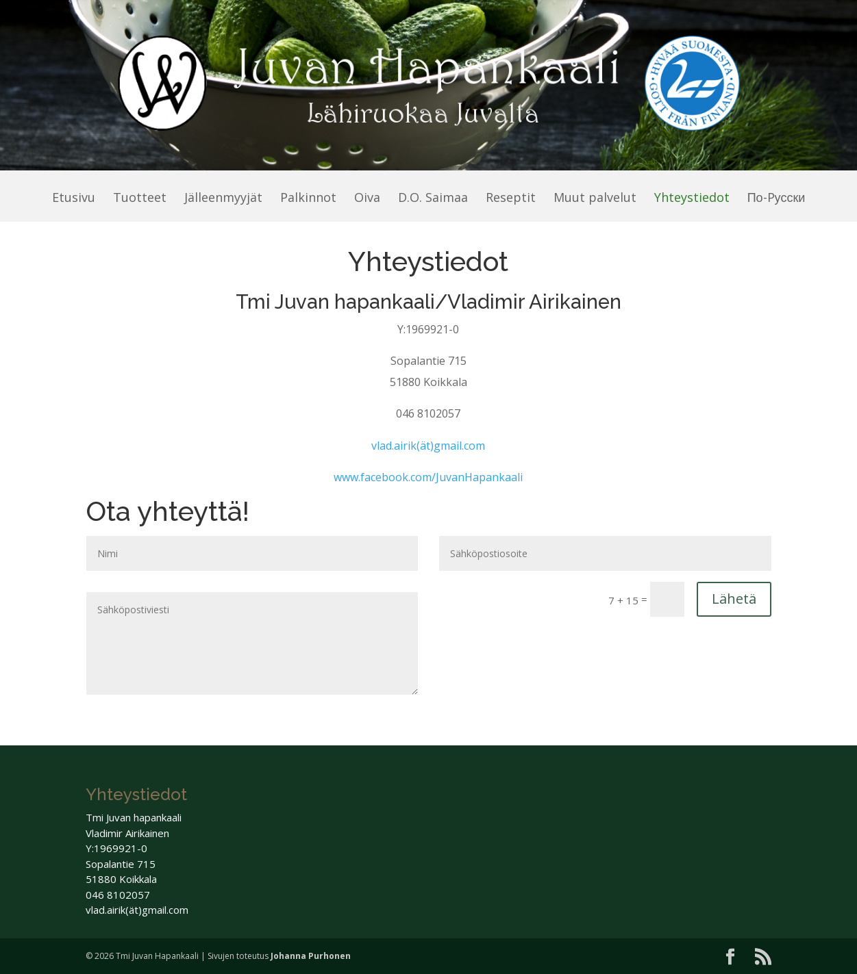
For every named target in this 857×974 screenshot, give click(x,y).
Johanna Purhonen (311, 956)
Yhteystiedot (692, 198)
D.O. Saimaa (433, 198)
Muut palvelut (595, 198)
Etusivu (73, 198)
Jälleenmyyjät (223, 198)
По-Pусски (776, 198)
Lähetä (734, 598)
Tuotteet (139, 198)
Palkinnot (308, 198)
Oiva (367, 198)
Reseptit (511, 198)
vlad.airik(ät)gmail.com (428, 445)
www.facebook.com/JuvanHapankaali (428, 477)
